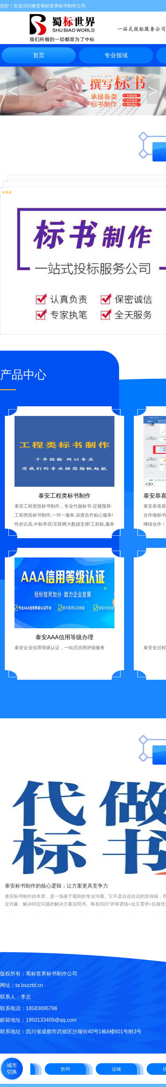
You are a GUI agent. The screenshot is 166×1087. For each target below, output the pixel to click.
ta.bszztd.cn (29, 985)
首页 (38, 55)
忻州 (66, 1069)
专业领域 (116, 55)
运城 (117, 1069)
